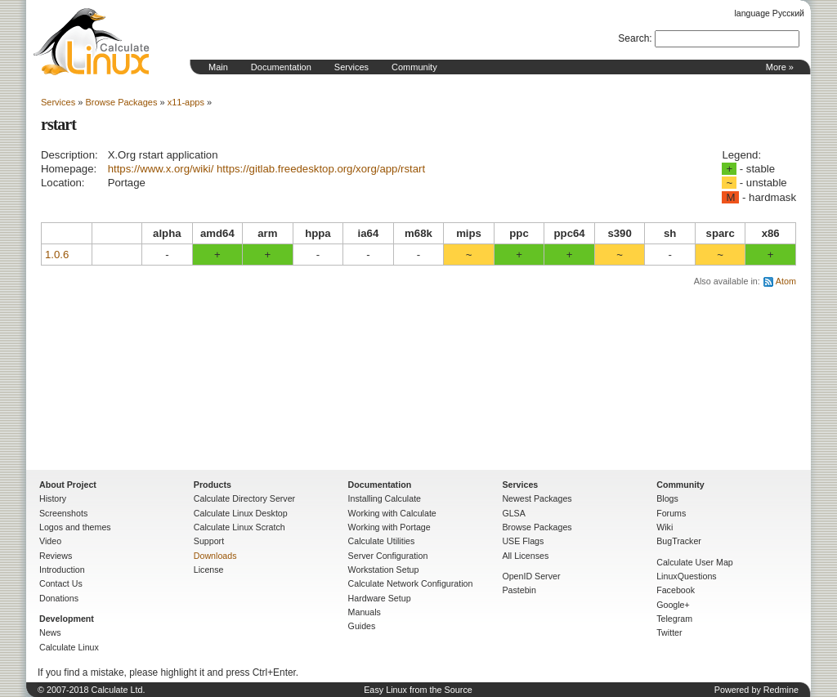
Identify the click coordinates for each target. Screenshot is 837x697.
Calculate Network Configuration (410, 583)
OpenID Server (531, 576)
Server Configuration (388, 556)
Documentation (281, 67)
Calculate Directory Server (244, 498)
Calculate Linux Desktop (241, 513)
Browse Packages (121, 102)
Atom (786, 281)
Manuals (364, 612)
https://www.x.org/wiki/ (161, 169)
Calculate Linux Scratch (239, 527)
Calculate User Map (694, 562)
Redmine (781, 690)
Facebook (675, 590)
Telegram (674, 618)
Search (633, 38)
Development (66, 618)
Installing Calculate (384, 498)
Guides (362, 626)
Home (92, 41)
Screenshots (63, 513)
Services (351, 67)
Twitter (669, 632)
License (209, 569)
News (50, 632)
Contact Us (61, 583)
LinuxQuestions (686, 576)
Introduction (62, 569)
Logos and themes (75, 527)
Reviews (55, 556)
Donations (58, 598)
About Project (67, 484)
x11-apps (186, 102)
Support (209, 541)
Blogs (667, 498)
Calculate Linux (69, 647)
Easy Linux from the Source (418, 690)
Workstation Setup (383, 569)
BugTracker (678, 541)
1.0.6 (57, 254)
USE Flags (523, 541)
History (52, 498)
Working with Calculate (392, 513)
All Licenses (525, 556)
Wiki (664, 527)
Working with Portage (389, 527)
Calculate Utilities (381, 541)
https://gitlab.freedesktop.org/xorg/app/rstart (321, 169)
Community (414, 67)
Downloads (215, 556)
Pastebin (518, 590)
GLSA (513, 513)
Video (50, 541)
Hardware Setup (379, 598)
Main (218, 67)
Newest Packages (536, 498)
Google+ (673, 605)
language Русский (769, 13)
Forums (671, 513)
